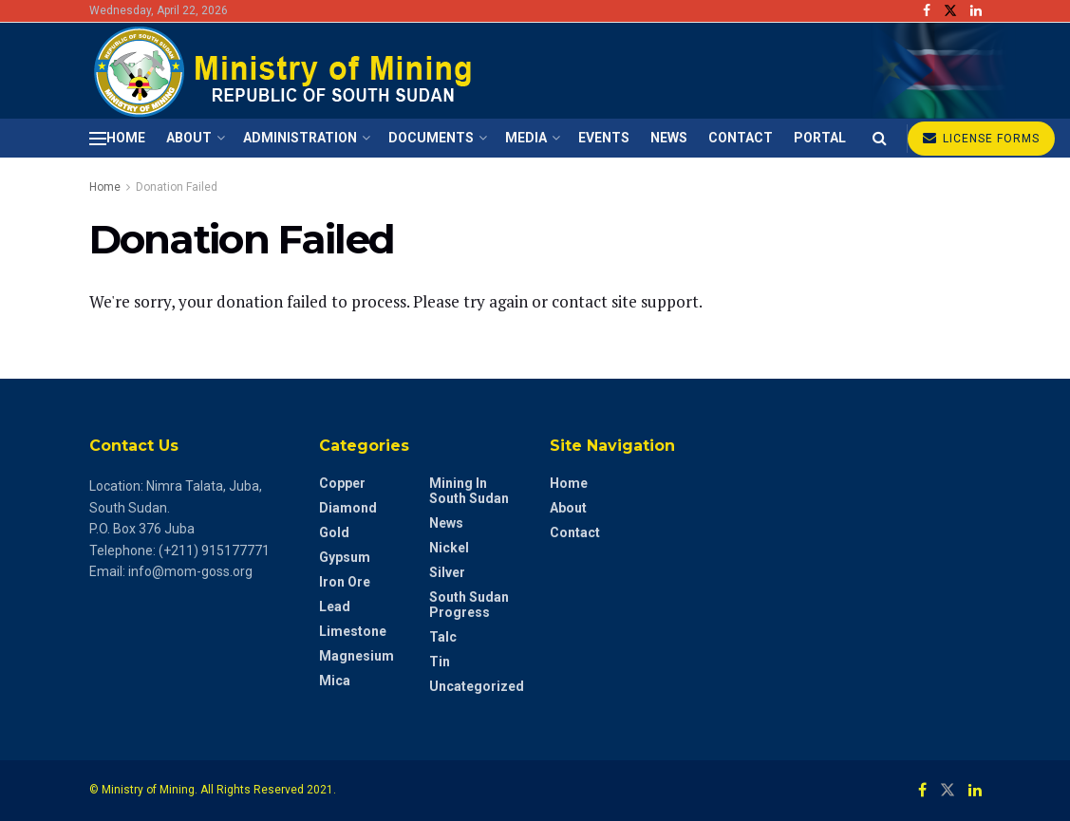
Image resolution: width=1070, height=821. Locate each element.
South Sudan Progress (469, 604)
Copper (342, 483)
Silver (447, 572)
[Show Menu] (97, 138)
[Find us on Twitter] (947, 790)
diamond (348, 507)
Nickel (449, 547)
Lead (334, 606)
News (668, 137)
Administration (300, 137)
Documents (431, 137)
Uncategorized (476, 686)
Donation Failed (176, 187)
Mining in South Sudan (469, 491)
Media (526, 137)
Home (125, 137)
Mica (334, 680)
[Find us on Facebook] (922, 790)
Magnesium (356, 655)
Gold (334, 532)
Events (603, 137)
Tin (439, 661)
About (189, 137)
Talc (443, 636)
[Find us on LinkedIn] (975, 790)
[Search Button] (880, 138)
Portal (820, 137)
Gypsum (344, 557)
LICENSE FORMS (981, 138)
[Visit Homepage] (286, 71)
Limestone (352, 631)
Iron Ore (344, 581)
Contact (740, 137)
